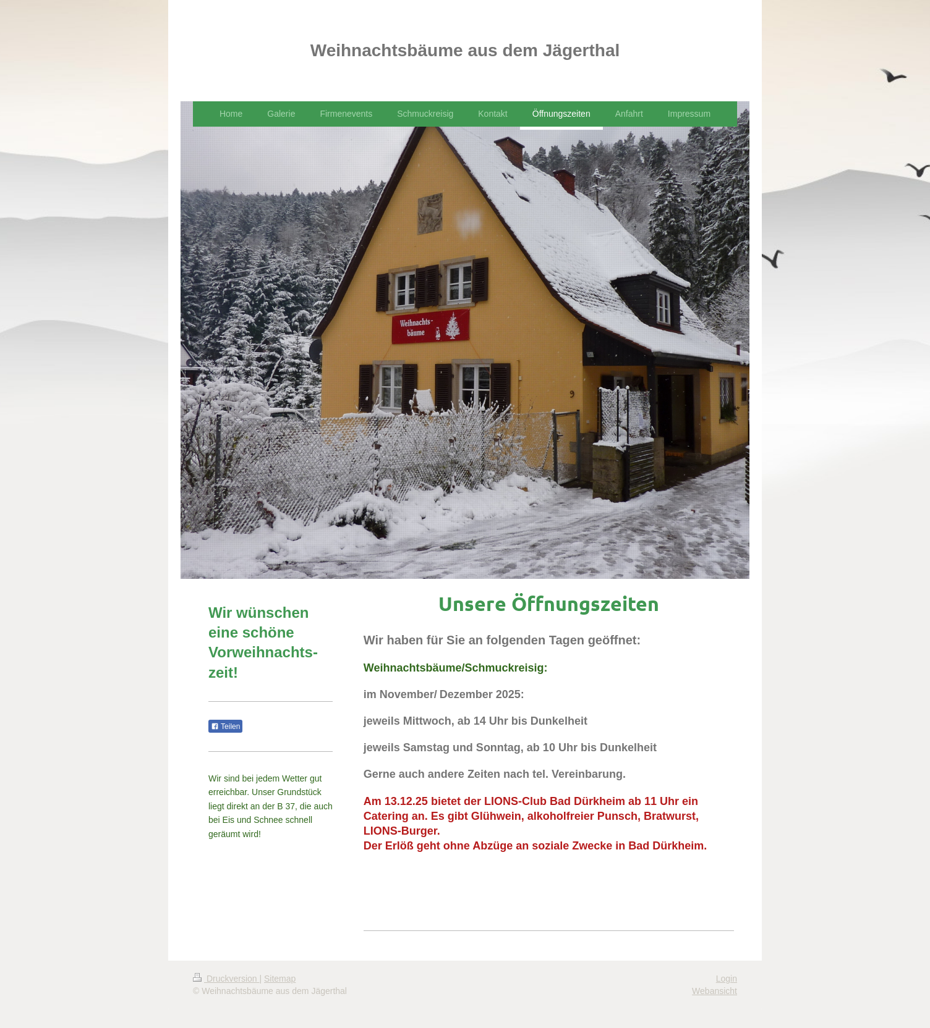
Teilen (225, 726)
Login (726, 979)
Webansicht (714, 991)
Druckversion (226, 979)
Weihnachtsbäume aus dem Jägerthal (465, 50)
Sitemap (280, 979)
